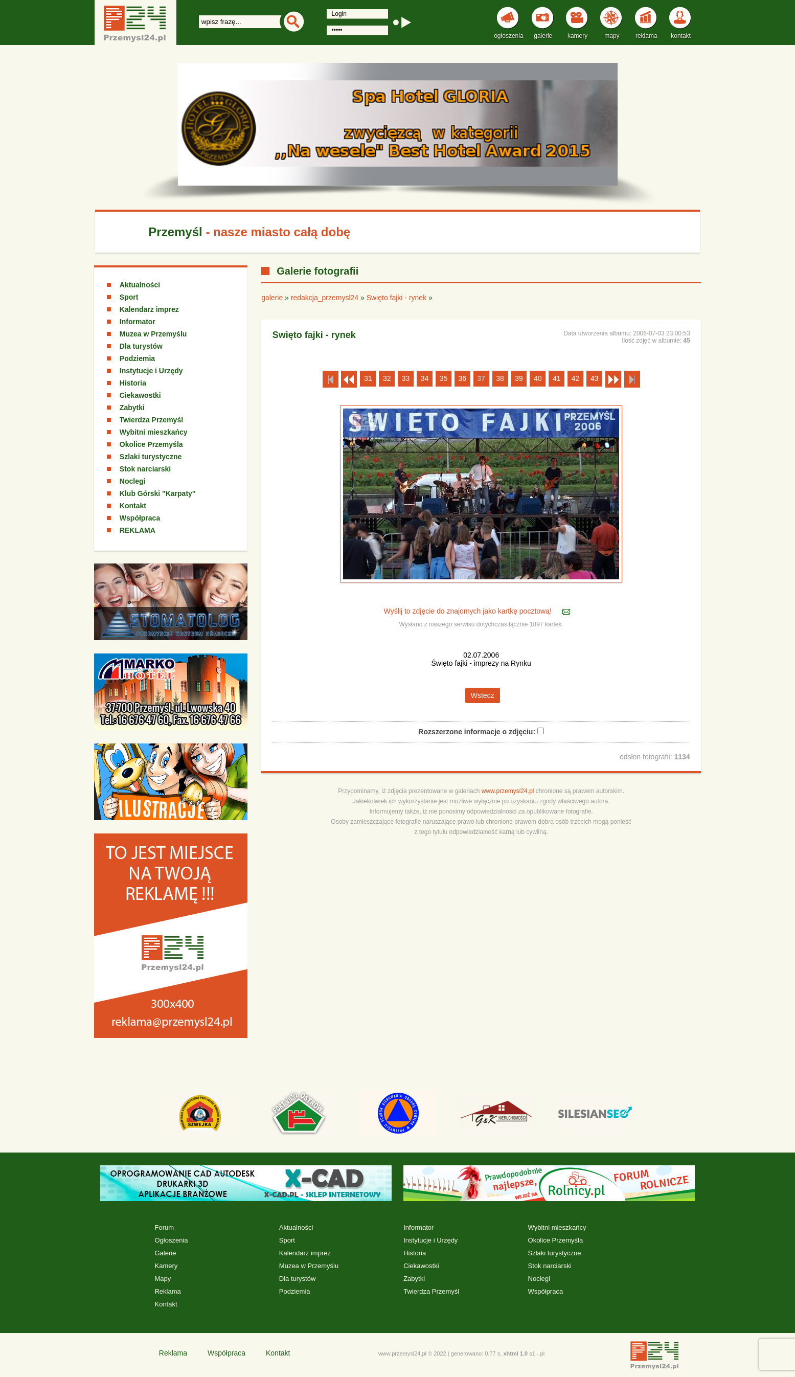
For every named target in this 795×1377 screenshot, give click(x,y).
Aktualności (140, 285)
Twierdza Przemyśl (151, 420)
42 (576, 378)
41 (557, 378)
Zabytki (132, 407)
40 (538, 378)
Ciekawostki (140, 395)
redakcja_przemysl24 (324, 298)
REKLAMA (137, 530)
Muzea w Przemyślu (153, 334)
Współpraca (140, 518)
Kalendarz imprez (149, 309)
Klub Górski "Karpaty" (158, 493)
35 (444, 378)
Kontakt (133, 506)
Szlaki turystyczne (150, 457)
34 (425, 378)
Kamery (165, 1266)
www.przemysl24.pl (508, 791)
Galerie (165, 1253)
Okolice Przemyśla (151, 444)
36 (462, 378)
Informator (137, 322)
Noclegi (133, 481)
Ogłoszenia (171, 1240)
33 (406, 378)
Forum (164, 1227)
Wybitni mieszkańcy (154, 432)
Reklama (167, 1291)
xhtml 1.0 (515, 1353)
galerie (272, 298)
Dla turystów (141, 346)
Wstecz (482, 695)
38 (500, 378)
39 (519, 378)
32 (387, 378)
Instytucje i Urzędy (151, 371)
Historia (133, 383)
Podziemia (137, 358)
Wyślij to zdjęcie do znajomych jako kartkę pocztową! (469, 611)
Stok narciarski (145, 469)
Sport (129, 297)
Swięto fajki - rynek (396, 298)
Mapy (162, 1278)
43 (594, 378)
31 (368, 378)
